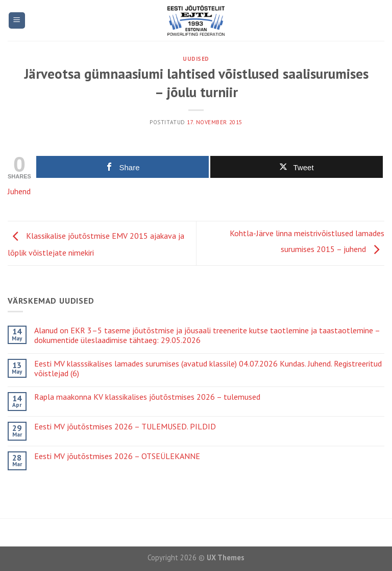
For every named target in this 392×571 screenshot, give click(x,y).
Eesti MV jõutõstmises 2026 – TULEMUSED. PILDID (125, 426)
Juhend (19, 191)
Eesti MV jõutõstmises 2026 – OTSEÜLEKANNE (117, 456)
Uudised (196, 58)
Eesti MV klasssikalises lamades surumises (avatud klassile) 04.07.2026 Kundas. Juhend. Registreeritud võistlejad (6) (208, 368)
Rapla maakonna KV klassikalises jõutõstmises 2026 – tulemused (147, 397)
